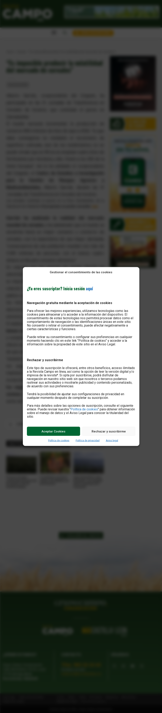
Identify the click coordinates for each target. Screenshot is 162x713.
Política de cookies (84, 409)
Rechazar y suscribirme (109, 431)
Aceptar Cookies (53, 431)
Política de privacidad (88, 440)
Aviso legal (112, 440)
